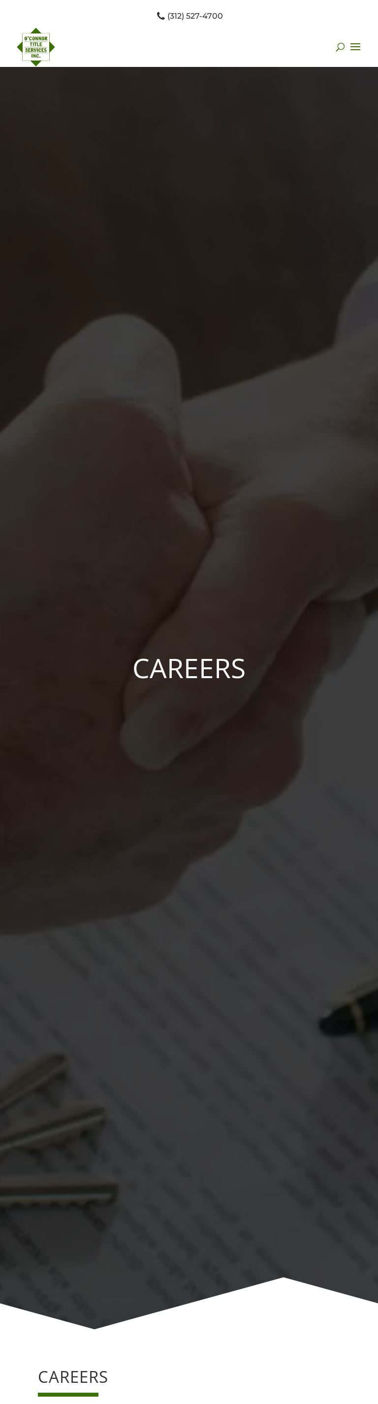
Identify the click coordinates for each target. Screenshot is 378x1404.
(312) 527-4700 (189, 16)
